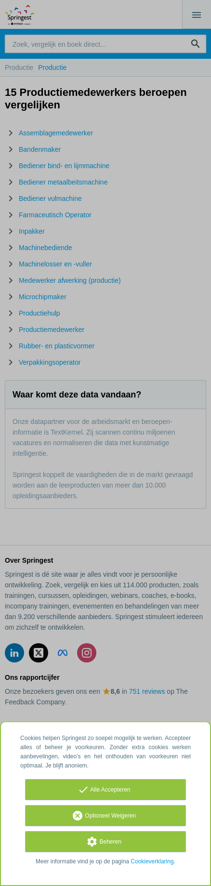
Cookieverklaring (152, 861)
